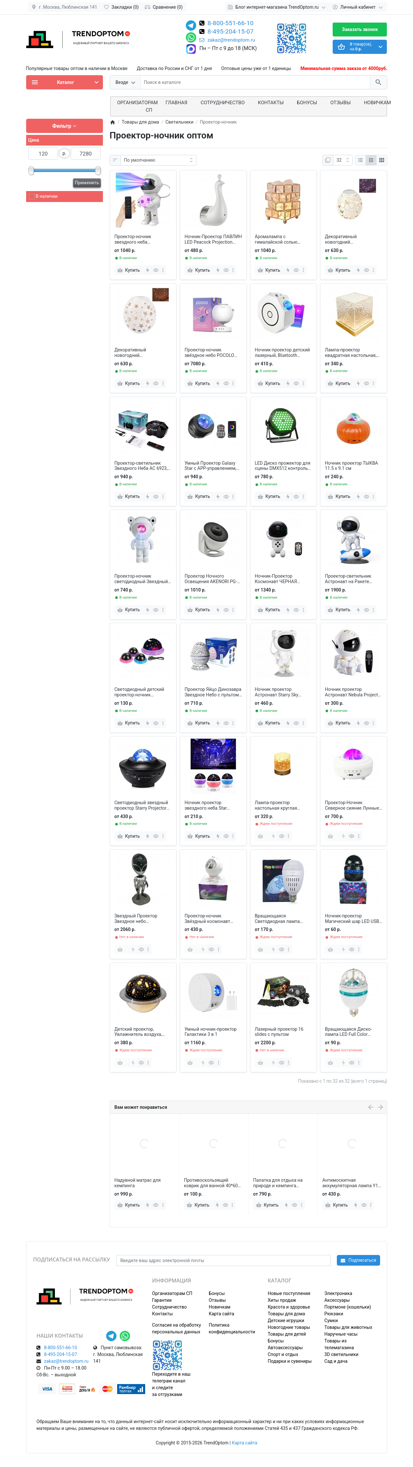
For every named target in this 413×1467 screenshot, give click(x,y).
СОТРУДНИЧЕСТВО (223, 103)
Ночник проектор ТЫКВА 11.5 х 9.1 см (351, 465)
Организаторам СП (172, 1293)
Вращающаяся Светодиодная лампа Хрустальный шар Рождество (277, 918)
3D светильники (341, 1354)
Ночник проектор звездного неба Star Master (206, 805)
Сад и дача (336, 1361)
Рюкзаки (333, 1313)
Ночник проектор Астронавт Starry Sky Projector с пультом (276, 692)
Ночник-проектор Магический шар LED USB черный (352, 918)
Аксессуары (337, 1300)
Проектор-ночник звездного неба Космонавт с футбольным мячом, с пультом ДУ (142, 239)
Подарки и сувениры (290, 1361)
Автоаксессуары (285, 1347)
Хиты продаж (282, 1300)
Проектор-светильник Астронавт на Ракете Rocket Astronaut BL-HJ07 (351, 578)
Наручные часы (341, 1334)
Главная (176, 103)
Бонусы (307, 103)
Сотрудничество (169, 1307)
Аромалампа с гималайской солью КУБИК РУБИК (276, 239)
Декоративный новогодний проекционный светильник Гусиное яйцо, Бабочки (352, 239)
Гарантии (161, 1300)
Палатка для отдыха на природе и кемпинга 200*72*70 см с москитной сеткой (351, 1183)
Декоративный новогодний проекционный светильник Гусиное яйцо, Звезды (142, 352)
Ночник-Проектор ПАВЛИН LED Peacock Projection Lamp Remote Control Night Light (213, 239)
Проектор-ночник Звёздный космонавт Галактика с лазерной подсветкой (208, 918)
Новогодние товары (289, 1327)
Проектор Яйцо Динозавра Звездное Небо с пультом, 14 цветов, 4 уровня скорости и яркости (213, 692)
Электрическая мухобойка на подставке (143, 1183)
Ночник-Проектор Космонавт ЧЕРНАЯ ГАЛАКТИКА (276, 578)
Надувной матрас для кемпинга (207, 1183)
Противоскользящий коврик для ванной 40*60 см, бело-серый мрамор (280, 1183)
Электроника (338, 1293)
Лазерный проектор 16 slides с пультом (279, 1032)
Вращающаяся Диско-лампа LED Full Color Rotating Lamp (348, 1032)
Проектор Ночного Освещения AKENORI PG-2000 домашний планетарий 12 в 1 (211, 578)
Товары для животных (348, 1327)
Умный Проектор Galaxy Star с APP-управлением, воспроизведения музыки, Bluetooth (213, 465)
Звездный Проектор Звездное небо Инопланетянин (136, 918)
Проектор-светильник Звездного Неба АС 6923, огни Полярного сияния (141, 465)
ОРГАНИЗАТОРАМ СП (137, 106)
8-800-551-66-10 (230, 23)
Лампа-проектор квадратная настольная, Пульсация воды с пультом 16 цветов (351, 352)
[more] (163, 270)
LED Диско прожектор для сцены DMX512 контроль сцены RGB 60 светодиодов (282, 465)
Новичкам (377, 103)
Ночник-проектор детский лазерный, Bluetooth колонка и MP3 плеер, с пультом (282, 352)
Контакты (271, 103)
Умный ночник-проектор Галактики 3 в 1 (211, 1032)
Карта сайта (221, 1313)
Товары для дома (286, 1313)
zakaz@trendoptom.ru (227, 40)
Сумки (331, 1320)
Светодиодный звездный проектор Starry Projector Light (141, 805)
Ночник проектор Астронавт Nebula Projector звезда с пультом (353, 692)
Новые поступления (289, 1293)
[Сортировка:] (158, 160)
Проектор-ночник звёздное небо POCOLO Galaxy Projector (209, 352)
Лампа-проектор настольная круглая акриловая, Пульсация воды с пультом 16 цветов (282, 805)
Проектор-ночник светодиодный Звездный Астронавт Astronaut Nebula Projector (141, 578)
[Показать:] (343, 160)
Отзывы (340, 103)
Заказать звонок (360, 29)
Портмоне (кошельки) (347, 1307)
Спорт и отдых (283, 1354)
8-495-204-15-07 (230, 32)
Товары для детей (287, 1334)
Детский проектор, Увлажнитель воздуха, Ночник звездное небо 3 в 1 (142, 1032)
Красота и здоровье (289, 1307)
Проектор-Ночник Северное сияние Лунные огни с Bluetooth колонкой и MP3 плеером (352, 805)
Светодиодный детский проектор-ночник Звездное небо (139, 692)
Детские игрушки (286, 1320)
